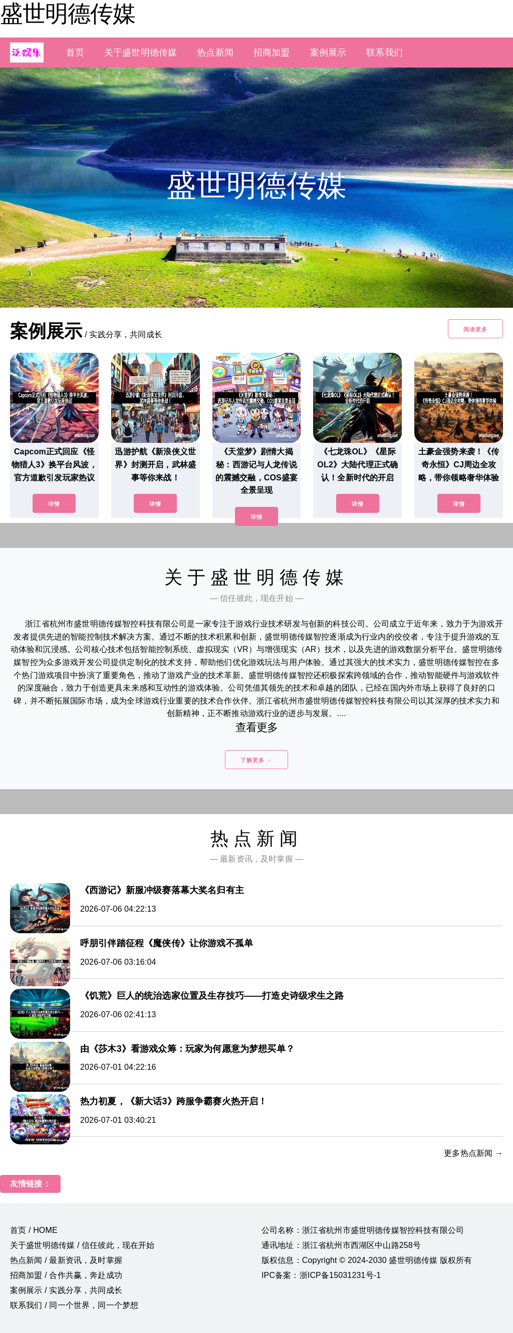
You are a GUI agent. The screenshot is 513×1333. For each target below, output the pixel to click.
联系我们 (384, 53)
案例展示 (328, 53)
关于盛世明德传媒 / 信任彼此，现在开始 (82, 1245)
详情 (54, 504)
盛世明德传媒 (67, 14)
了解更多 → (256, 760)
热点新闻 (215, 53)
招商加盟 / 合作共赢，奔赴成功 (66, 1275)
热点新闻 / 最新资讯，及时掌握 (66, 1260)
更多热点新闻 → (473, 1153)
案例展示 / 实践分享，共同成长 (66, 1290)
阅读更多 (475, 329)
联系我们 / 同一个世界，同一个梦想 (74, 1305)
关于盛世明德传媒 (140, 53)
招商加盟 (271, 53)
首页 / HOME (34, 1230)
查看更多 (256, 727)
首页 (75, 53)
